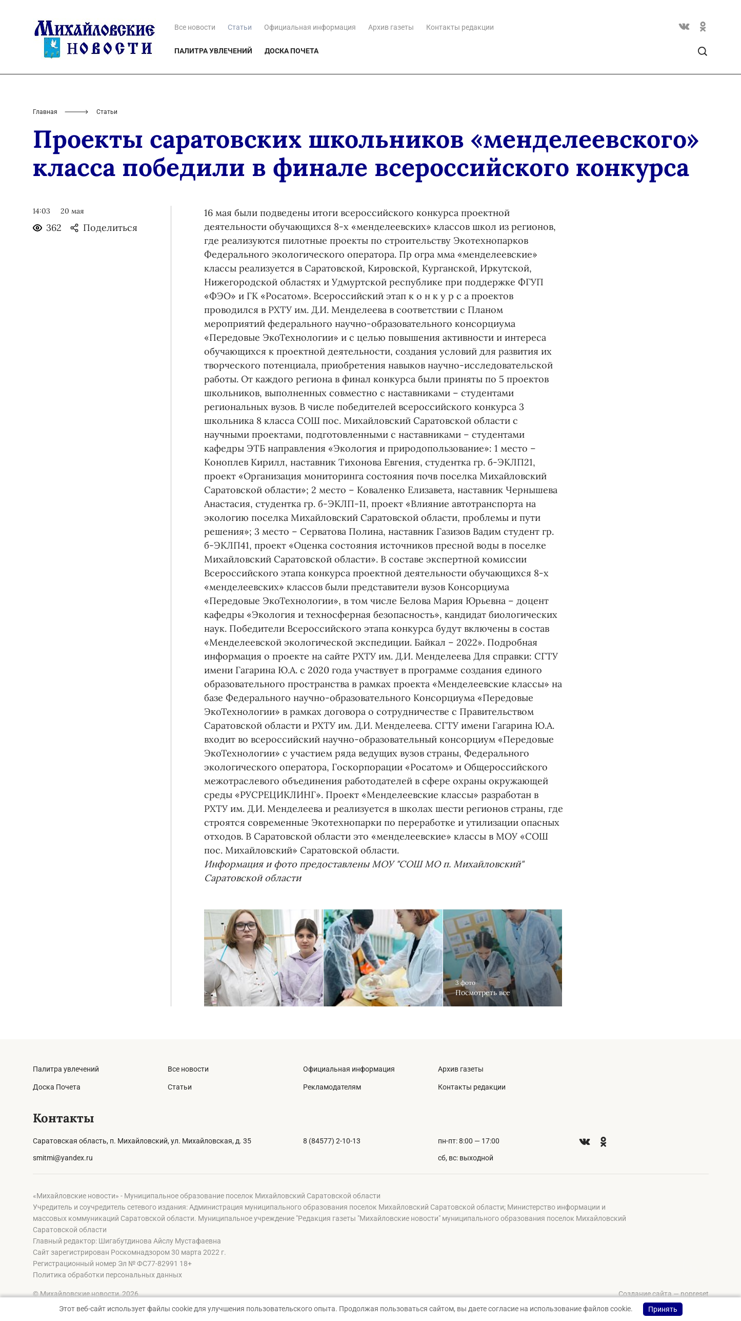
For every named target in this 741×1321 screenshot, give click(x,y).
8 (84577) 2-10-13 (332, 1141)
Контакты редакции (460, 27)
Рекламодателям (332, 1087)
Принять (662, 1309)
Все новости (194, 27)
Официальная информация (310, 27)
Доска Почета (291, 51)
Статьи (180, 1087)
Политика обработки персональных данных (107, 1275)
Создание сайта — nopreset (663, 1294)
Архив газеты (391, 27)
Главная (45, 111)
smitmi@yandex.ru (63, 1158)
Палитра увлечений (213, 51)
